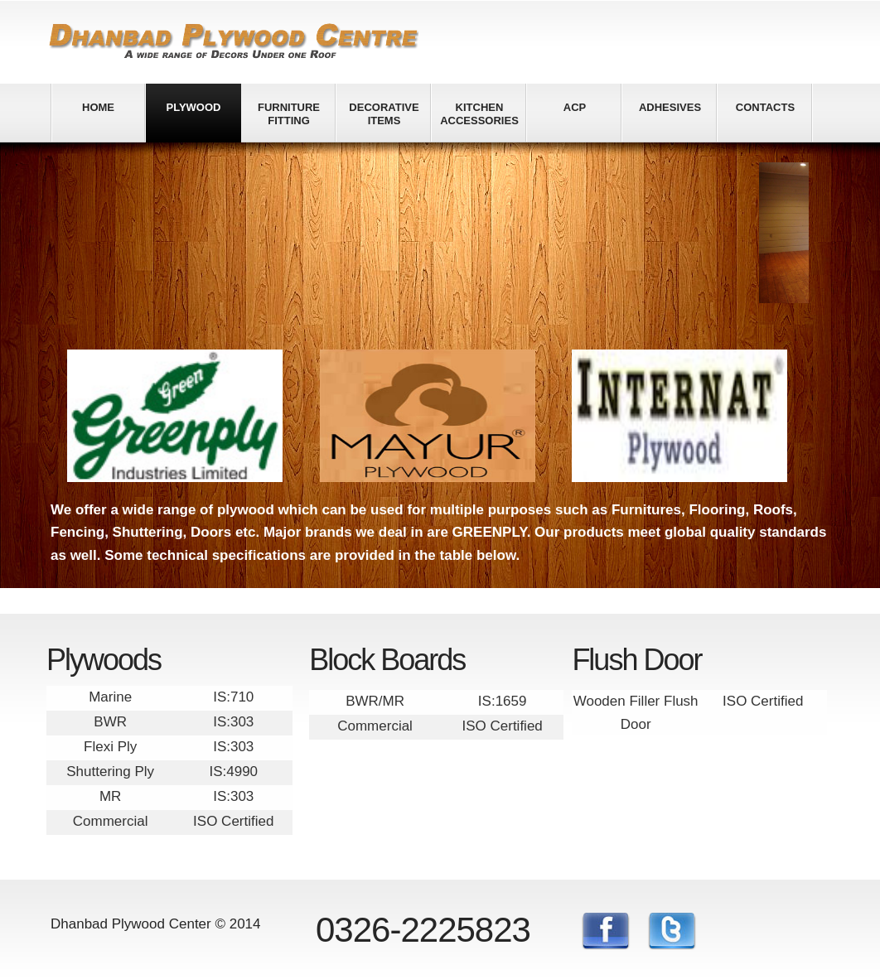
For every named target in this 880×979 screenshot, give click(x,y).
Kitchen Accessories (479, 114)
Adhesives (670, 107)
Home (98, 107)
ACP (574, 107)
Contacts (765, 107)
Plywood (194, 107)
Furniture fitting (289, 114)
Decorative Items (383, 114)
